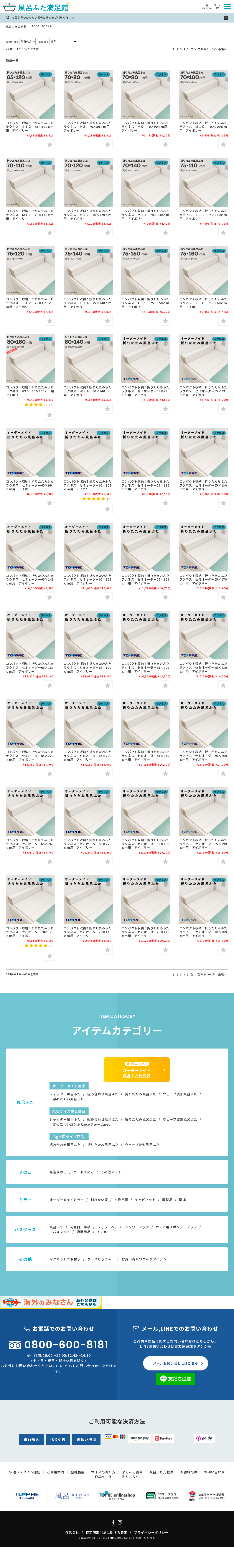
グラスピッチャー (101, 1259)
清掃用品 (84, 1231)
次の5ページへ (207, 49)
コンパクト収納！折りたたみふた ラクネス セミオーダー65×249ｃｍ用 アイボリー (146, 755)
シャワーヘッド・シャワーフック (123, 1227)
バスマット (61, 1231)
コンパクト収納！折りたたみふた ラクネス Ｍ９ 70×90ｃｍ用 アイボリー (146, 126)
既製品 (167, 1199)
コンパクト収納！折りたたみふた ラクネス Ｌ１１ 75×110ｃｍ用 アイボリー (204, 214)
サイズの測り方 (103, 1472)
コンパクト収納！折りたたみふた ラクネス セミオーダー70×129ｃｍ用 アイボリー (31, 932)
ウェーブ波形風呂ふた (180, 1094)
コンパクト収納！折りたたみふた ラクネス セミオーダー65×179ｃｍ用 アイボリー (204, 579)
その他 (102, 1231)
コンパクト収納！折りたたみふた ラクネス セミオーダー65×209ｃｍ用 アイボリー (146, 667)
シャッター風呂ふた (65, 1094)
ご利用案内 (55, 1472)
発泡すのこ (58, 1172)
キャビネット (145, 1199)
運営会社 (72, 1532)
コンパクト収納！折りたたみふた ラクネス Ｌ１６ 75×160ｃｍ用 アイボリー (204, 303)
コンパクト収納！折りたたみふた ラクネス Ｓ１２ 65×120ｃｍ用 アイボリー (31, 126)
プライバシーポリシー (151, 1532)
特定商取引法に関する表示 (106, 1532)
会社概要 (78, 1472)
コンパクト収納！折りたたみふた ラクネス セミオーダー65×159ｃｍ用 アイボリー (89, 579)
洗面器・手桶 (80, 1227)
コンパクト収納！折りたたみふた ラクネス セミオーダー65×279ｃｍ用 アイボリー (89, 844)
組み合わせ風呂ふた (103, 1094)
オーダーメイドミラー (66, 1199)
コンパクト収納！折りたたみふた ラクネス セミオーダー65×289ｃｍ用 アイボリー (146, 844)
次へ (193, 49)
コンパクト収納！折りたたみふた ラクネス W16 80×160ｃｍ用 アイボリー (31, 391)
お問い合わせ (214, 1472)
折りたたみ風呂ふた (140, 1094)
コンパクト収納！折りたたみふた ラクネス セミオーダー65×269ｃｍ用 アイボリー (31, 844)
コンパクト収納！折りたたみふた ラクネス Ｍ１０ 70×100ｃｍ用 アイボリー (204, 126)
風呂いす (56, 1227)
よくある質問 (132, 1472)
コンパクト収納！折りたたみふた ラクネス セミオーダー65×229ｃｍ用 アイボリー (31, 755)
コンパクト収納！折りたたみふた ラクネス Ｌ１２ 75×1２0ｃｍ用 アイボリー (31, 303)
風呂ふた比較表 (161, 1472)
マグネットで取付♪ (65, 1259)
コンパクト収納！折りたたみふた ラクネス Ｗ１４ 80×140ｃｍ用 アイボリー (89, 391)
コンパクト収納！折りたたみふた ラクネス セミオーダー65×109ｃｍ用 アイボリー (89, 485)
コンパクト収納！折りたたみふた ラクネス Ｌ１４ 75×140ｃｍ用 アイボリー (89, 303)
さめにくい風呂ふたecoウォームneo (82, 1124)
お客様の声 (189, 1472)
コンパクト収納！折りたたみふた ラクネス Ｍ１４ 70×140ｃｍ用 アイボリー (146, 214)
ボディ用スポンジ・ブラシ (176, 1227)
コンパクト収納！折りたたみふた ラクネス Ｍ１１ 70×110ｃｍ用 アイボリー (31, 214)
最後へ (222, 49)
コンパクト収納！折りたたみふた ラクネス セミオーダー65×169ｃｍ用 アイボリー (146, 579)
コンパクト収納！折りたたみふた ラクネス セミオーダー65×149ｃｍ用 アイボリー (31, 579)
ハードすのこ (83, 1172)
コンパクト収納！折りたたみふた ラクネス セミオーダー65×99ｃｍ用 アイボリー (31, 485)
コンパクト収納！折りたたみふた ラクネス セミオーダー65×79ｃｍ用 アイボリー (146, 391)
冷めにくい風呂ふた (68, 1099)
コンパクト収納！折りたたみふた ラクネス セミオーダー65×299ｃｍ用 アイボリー (204, 844)
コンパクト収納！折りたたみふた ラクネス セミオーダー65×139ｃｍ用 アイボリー (204, 485)
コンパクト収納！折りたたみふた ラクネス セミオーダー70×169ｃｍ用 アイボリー (204, 932)
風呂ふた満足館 (16, 26)
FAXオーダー (105, 1476)
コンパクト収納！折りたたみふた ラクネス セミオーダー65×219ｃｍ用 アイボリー (204, 667)
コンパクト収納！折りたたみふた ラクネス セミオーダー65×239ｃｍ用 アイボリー (89, 755)
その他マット (111, 1172)
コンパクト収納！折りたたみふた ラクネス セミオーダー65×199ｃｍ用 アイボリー (89, 667)
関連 (182, 1199)
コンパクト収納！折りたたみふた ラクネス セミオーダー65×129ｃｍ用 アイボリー (146, 485)
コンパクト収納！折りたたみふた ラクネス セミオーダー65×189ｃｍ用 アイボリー (31, 667)
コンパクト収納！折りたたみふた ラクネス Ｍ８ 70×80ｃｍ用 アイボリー (89, 126)
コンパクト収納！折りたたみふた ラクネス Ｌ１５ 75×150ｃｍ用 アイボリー (146, 303)
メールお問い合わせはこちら (175, 1363)
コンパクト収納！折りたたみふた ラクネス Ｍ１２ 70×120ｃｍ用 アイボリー (89, 214)
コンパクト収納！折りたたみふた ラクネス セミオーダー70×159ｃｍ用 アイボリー (146, 932)
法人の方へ (130, 1476)
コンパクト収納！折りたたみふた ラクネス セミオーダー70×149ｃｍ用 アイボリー (89, 932)
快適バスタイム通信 (24, 1472)
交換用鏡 (121, 1199)
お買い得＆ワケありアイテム (144, 1259)
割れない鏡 (99, 1199)
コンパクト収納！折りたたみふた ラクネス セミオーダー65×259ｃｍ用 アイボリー (204, 755)
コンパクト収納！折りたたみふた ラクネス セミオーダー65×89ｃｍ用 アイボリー (204, 391)
